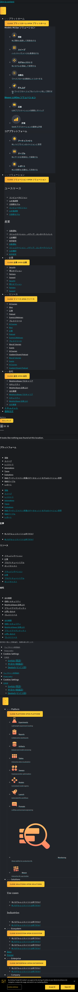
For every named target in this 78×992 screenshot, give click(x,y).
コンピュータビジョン (18, 197)
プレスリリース (15, 321)
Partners (12, 274)
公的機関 (12, 237)
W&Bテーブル (10, 481)
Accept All (52, 987)
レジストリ (9, 464)
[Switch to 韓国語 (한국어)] (15, 664)
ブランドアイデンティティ (15, 608)
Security (12, 267)
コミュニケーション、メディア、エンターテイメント (31, 234)
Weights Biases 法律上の (18, 388)
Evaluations (9, 474)
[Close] (74, 981)
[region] (39, 985)
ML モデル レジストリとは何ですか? (19, 534)
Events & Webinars (16, 317)
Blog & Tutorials (15, 344)
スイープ (8, 461)
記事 (11, 311)
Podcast (12, 314)
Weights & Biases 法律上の (15, 605)
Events (11, 348)
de (8, 426)
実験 (6, 458)
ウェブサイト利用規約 (12, 647)
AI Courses (13, 304)
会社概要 (12, 391)
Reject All (68, 987)
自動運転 (12, 231)
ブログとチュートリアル (14, 562)
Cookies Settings (12, 987)
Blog (11, 307)
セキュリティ (14, 384)
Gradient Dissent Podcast (18, 354)
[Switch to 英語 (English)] (14, 660)
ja (1, 426)
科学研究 (12, 241)
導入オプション (15, 271)
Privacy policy (8, 651)
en (5, 426)
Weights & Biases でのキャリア (21, 381)
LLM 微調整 (13, 201)
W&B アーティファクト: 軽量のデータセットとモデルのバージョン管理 (33, 478)
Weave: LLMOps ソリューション (20, 97)
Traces (7, 471)
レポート (8, 485)
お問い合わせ (10, 611)
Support (12, 277)
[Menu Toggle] (3, 11)
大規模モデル (14, 204)
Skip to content (7, 1)
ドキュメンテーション (14, 556)
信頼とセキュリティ (13, 601)
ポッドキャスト (11, 566)
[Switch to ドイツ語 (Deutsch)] (17, 667)
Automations (9, 468)
